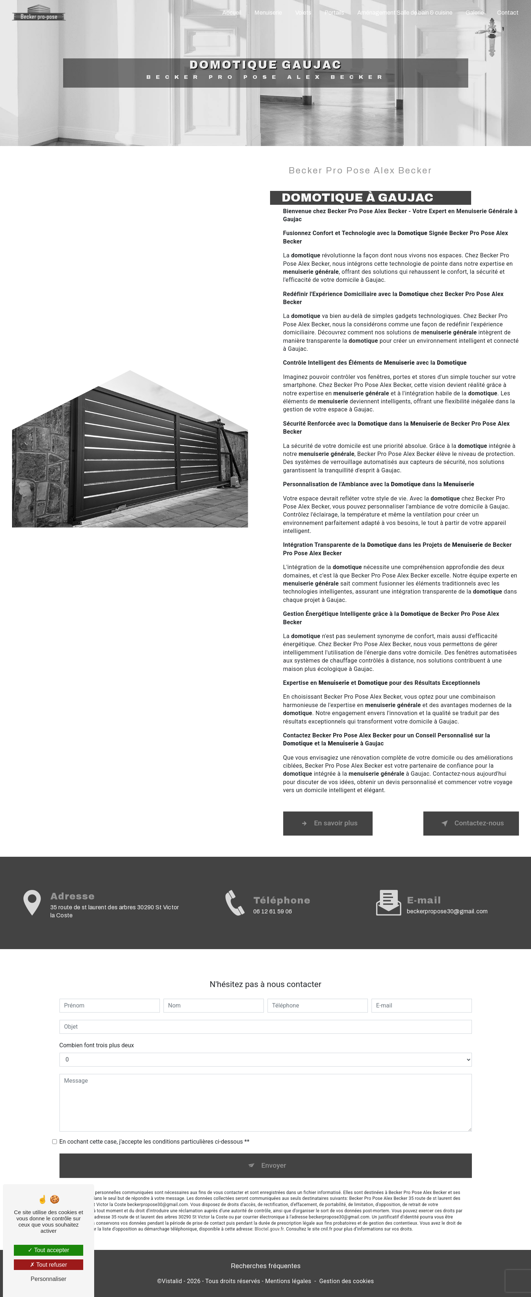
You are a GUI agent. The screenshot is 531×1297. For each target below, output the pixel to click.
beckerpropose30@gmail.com (447, 899)
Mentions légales (288, 1281)
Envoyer (273, 1153)
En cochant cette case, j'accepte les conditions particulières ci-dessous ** (154, 1129)
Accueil (231, 12)
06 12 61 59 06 (272, 924)
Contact (508, 12)
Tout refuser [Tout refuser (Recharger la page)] (48, 1265)
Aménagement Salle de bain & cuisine (405, 12)
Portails (334, 12)
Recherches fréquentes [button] (266, 1266)
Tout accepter (48, 1250)
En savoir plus (328, 823)
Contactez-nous (471, 823)
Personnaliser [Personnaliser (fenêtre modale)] (48, 1279)
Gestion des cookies (346, 1281)
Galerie (475, 12)
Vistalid (172, 1281)
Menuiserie (268, 12)
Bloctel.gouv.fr (269, 1217)
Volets (303, 12)
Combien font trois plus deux (96, 1032)
